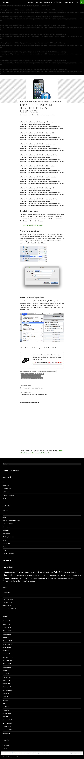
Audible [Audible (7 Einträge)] (33, 572)
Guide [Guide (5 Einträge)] (70, 572)
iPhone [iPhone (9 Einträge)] (63, 575)
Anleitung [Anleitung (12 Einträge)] (16, 572)
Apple (30, 101)
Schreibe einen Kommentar (47, 115)
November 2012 (7, 723)
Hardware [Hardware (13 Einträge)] (35, 575)
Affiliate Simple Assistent (17, 609)
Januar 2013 (6, 716)
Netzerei (6, 2)
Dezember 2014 (7, 657)
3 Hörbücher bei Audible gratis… (33, 225)
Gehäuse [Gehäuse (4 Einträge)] (67, 572)
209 (49, 362)
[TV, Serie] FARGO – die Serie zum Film (42, 387)
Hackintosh (38, 2)
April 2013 (6, 706)
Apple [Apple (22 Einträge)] (23, 572)
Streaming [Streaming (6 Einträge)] (71, 578)
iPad (23, 371)
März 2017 (6, 637)
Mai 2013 (5, 703)
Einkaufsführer (48, 2)
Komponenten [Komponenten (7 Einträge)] (76, 575)
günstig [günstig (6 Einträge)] (74, 572)
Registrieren (6, 592)
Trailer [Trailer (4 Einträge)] (11, 581)
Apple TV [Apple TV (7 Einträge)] (28, 572)
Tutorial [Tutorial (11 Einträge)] (16, 581)
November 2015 (7, 647)
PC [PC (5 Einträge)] (54, 578)
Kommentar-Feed (8, 602)
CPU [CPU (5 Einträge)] (37, 572)
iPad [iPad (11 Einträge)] (55, 575)
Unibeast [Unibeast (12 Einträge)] (22, 581)
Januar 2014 (6, 680)
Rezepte (5, 547)
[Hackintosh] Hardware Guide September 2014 (42, 393)
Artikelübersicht (37, 101)
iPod (34, 371)
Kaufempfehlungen (8, 537)
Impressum (6, 745)
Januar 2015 (6, 654)
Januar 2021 (6, 624)
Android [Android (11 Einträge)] (6, 572)
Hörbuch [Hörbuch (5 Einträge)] (49, 575)
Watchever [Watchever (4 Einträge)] (32, 581)
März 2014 (6, 673)
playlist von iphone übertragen (47, 371)
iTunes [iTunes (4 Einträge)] (66, 575)
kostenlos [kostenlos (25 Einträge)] (7, 578)
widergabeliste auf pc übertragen (31, 375)
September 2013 (7, 690)
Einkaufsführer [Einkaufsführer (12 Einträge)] (59, 572)
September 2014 (7, 667)
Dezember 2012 (7, 720)
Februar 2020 (7, 627)
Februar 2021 (7, 621)
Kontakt (5, 748)
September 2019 (7, 634)
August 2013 (6, 693)
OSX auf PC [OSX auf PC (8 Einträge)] (50, 578)
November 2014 (7, 660)
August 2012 (6, 733)
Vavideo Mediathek (68, 2)
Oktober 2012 (7, 726)
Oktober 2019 (7, 631)
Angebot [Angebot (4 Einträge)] (10, 572)
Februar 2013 (7, 713)
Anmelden (6, 595)
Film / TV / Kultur (8, 523)
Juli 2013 (5, 697)
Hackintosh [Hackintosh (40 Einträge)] (9, 575)
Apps (4, 517)
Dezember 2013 (7, 683)
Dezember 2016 (7, 640)
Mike (34, 115)
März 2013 (6, 710)
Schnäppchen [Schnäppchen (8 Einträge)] (62, 578)
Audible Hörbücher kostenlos (11, 520)
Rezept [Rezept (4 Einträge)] (56, 578)
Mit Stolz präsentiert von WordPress (11, 756)
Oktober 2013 (7, 687)
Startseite (30, 2)
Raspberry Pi (6, 543)
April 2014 (6, 670)
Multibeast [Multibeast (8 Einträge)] (40, 578)
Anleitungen (58, 2)
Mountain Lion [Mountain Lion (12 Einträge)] (31, 578)
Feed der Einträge (8, 599)
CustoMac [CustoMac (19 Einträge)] (43, 572)
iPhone (28, 371)
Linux (4, 540)
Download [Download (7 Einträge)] (51, 572)
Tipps (59, 101)
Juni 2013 (5, 700)
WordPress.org (7, 605)
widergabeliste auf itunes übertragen (32, 373)
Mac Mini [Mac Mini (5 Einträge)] (19, 578)
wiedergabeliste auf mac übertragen (32, 378)
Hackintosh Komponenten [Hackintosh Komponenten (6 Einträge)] (23, 575)
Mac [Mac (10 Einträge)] (15, 579)
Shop (77, 2)
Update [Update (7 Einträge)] (28, 581)
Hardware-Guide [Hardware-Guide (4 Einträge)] (43, 575)
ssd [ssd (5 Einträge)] (67, 578)
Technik (55, 101)
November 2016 (7, 644)
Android (5, 510)
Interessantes (48, 101)
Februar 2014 (7, 677)
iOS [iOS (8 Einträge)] (52, 575)
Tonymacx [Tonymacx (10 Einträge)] (6, 581)
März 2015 (6, 650)
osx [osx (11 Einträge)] (45, 579)
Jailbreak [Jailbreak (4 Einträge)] (70, 575)
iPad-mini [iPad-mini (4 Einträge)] (59, 575)
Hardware (6, 530)
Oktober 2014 (7, 664)
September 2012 (7, 730)
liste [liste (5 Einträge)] (13, 578)
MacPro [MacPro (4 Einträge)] (23, 578)
